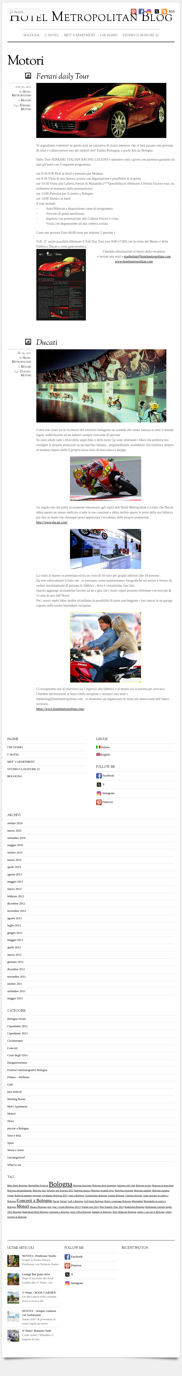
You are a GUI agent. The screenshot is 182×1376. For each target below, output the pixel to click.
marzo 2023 (14, 830)
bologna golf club (126, 1185)
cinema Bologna (116, 1195)
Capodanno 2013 (17, 1033)
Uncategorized (16, 1157)
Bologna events (16, 1019)
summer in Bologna (102, 1212)
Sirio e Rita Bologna (80, 1212)
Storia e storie (15, 1150)
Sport (10, 1143)
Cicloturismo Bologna (96, 1195)
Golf (10, 1084)
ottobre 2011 (15, 983)
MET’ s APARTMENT (79, 35)
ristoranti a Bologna (59, 1212)
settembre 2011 (16, 991)
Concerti (12, 1048)
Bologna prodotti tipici (102, 1190)
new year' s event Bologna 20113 (64, 1207)
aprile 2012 (14, 947)
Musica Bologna (38, 1207)
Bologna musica (82, 1190)
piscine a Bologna (18, 1128)
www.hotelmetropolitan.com (134, 261)
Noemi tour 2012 (90, 1207)
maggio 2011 (15, 998)
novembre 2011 (16, 976)
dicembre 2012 (16, 903)
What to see (14, 1165)
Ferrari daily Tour (62, 76)
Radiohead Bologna (134, 1207)
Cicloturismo (15, 1040)
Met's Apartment (17, 1106)
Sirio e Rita (14, 1135)
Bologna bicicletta (82, 1185)
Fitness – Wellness (18, 1077)
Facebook (105, 775)
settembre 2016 (16, 838)
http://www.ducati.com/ (52, 522)
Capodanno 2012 (17, 1026)
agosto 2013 (14, 874)
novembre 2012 (16, 911)
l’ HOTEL (52, 35)
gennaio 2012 (15, 962)
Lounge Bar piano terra (36, 1274)
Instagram (105, 793)
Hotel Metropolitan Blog (91, 17)
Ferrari (25, 105)
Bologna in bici (143, 1185)
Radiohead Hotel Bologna (35, 1212)
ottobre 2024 (15, 823)
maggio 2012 (15, 940)
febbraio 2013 (15, 896)
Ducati (46, 342)
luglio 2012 (14, 925)
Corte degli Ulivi (17, 1055)
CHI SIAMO (108, 35)
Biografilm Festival (38, 1185)
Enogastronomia (17, 1062)
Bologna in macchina (163, 1185)
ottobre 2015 (15, 852)
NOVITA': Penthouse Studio (39, 1256)
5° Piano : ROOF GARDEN (39, 1292)
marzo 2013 (14, 889)
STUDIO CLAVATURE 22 (141, 35)
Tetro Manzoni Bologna (124, 1212)
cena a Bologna (76, 1195)
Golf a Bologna (75, 1201)
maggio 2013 (15, 881)
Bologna (60, 1184)
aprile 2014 (14, 867)
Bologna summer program (27, 1195)
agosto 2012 (14, 918)
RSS (172, 11)
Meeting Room (16, 1099)
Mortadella (137, 1201)
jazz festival (14, 1091)
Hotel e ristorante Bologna (117, 1201)
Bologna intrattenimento (19, 1190)
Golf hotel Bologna (93, 1201)
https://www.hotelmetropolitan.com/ (60, 709)
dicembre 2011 (16, 969)
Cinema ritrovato (133, 1195)
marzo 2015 (14, 860)
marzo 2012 (14, 954)
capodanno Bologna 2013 (55, 1195)
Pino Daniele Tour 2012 (111, 1207)
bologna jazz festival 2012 (60, 1190)
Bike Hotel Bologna (17, 1185)
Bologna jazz (39, 1190)
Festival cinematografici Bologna (27, 1070)
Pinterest (104, 802)
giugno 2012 (14, 932)
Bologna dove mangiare (104, 1185)
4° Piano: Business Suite (36, 1330)
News (10, 1121)
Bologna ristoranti (124, 1190)
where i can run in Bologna (151, 1212)
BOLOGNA (31, 35)
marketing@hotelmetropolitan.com (147, 256)
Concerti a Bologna (34, 1200)
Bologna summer (142, 1190)
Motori (26, 100)
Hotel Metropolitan (21, 94)
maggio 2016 (15, 845)
